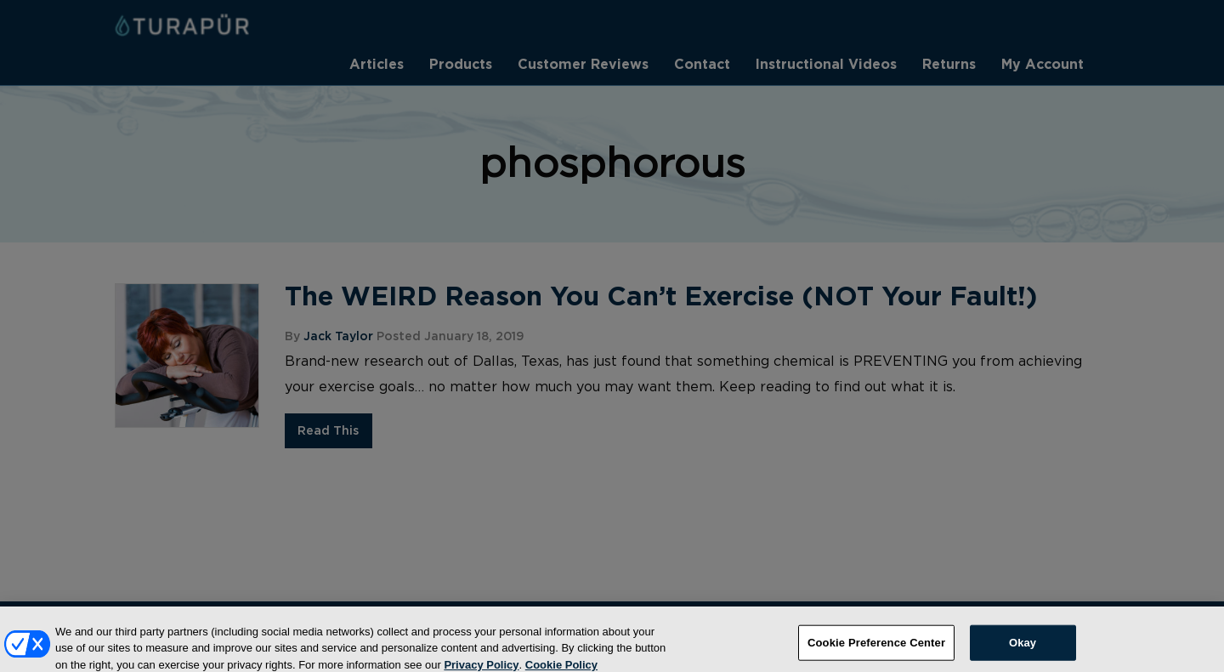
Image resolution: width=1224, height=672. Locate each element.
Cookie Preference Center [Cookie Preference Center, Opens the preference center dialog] (876, 649)
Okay (1022, 649)
